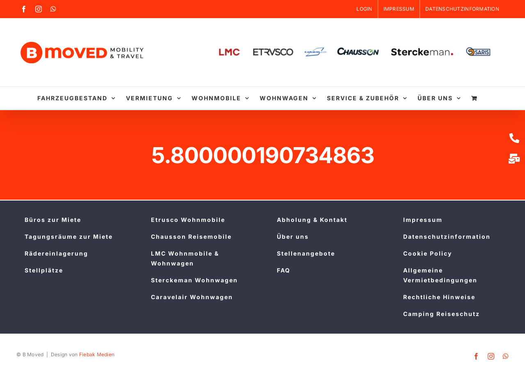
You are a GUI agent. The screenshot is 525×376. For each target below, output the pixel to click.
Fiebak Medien (97, 354)
